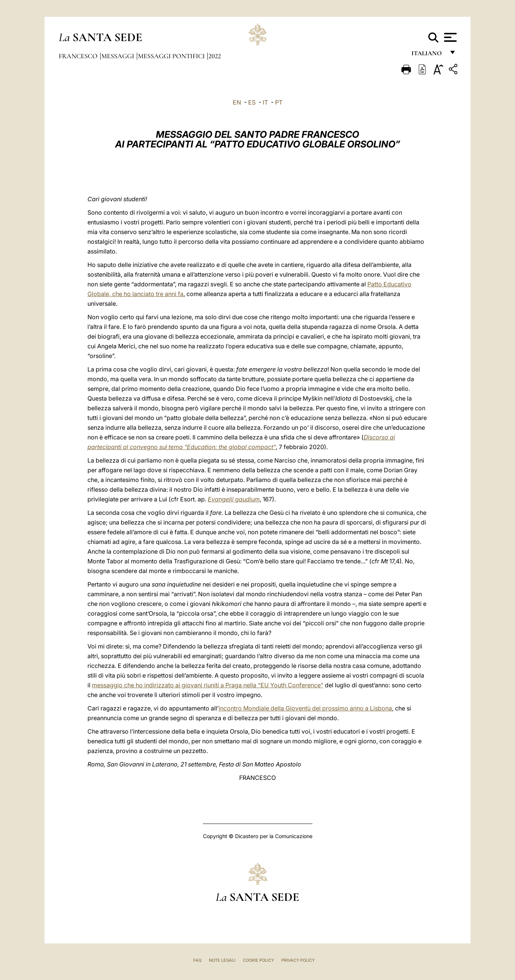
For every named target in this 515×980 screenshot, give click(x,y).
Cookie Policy (258, 960)
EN (237, 102)
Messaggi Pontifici (172, 56)
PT (279, 102)
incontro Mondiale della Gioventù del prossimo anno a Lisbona (305, 708)
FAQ (197, 960)
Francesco (79, 56)
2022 (215, 56)
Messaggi (118, 56)
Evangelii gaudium (234, 499)
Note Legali (222, 960)
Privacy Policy (298, 960)
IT (265, 102)
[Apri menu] (449, 37)
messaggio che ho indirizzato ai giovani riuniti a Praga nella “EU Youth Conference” (207, 685)
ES (252, 102)
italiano (428, 55)
